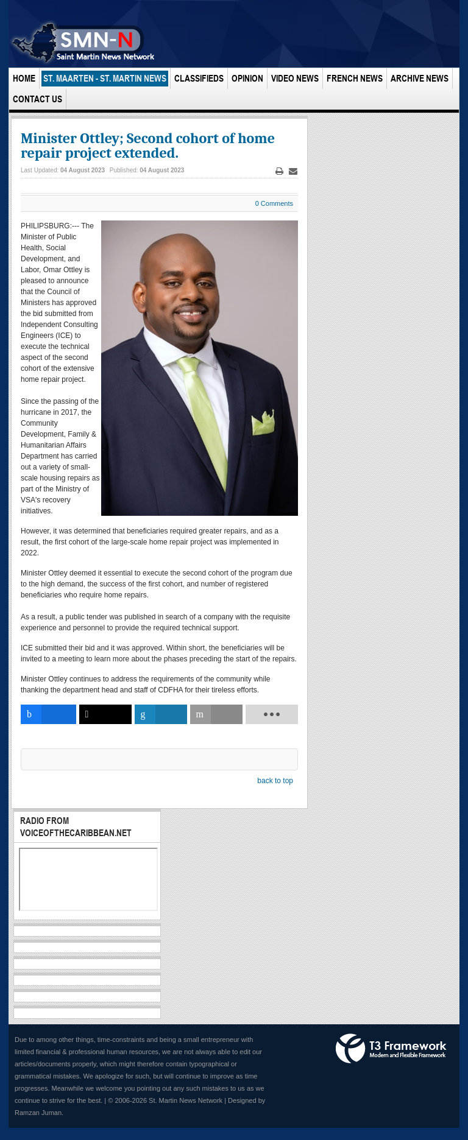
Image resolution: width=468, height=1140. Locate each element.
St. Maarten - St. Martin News (104, 78)
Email (293, 171)
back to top (275, 780)
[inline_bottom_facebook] (48, 714)
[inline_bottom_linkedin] (161, 714)
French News (355, 78)
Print (280, 171)
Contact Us (37, 99)
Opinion (247, 78)
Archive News (419, 78)
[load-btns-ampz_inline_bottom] (272, 714)
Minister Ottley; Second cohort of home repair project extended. (148, 145)
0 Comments (274, 203)
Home (24, 78)
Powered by (391, 1048)
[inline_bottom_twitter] (105, 714)
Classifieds (199, 78)
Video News (295, 78)
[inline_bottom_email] (216, 714)
